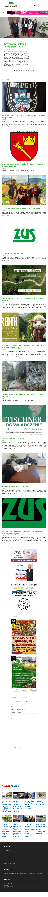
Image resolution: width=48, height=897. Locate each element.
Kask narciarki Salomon (16, 707)
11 (31, 70)
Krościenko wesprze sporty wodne (15, 486)
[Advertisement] (24, 731)
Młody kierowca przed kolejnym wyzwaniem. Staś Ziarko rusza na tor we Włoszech (40, 829)
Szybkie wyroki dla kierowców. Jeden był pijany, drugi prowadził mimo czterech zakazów (18, 806)
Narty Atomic (14, 704)
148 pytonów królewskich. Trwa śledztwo (40, 802)
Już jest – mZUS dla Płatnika (12, 253)
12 (33, 70)
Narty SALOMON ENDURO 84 (18, 709)
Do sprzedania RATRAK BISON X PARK (20, 701)
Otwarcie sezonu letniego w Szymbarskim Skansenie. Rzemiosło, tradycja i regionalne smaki (7, 831)
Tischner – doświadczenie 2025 (13, 438)
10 (30, 70)
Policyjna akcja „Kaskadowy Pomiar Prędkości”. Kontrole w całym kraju (29, 805)
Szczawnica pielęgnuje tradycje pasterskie (16, 45)
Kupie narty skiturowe (16, 712)
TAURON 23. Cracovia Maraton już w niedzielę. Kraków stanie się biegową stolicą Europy (6, 806)
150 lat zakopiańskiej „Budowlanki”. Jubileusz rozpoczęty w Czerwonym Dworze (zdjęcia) (17, 831)
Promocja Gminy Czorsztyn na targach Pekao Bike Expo (22, 208)
